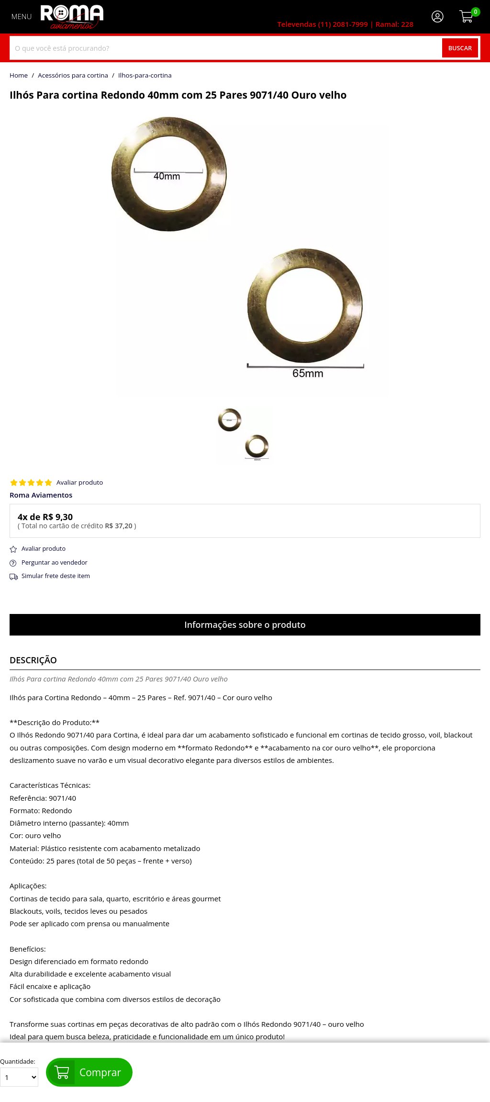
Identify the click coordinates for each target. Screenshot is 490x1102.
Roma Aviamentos (41, 495)
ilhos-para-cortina (145, 76)
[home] (72, 17)
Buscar (460, 48)
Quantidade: (19, 1072)
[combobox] (245, 48)
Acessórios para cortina (73, 76)
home (19, 76)
